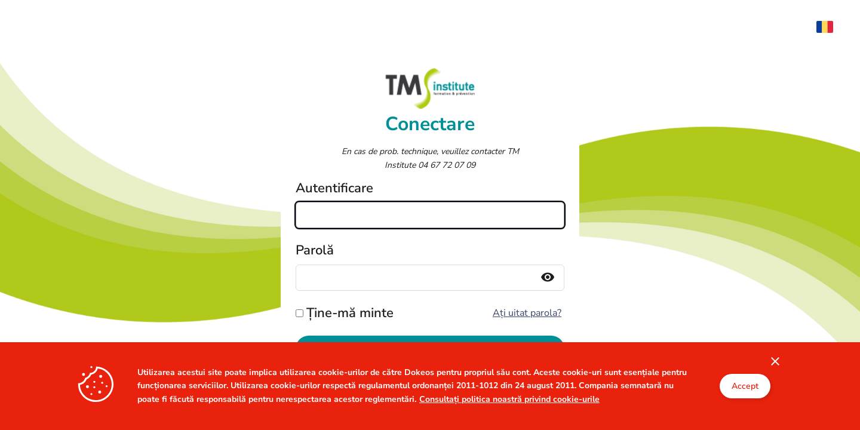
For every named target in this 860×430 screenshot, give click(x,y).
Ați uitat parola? (527, 313)
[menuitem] (830, 27)
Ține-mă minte (350, 313)
